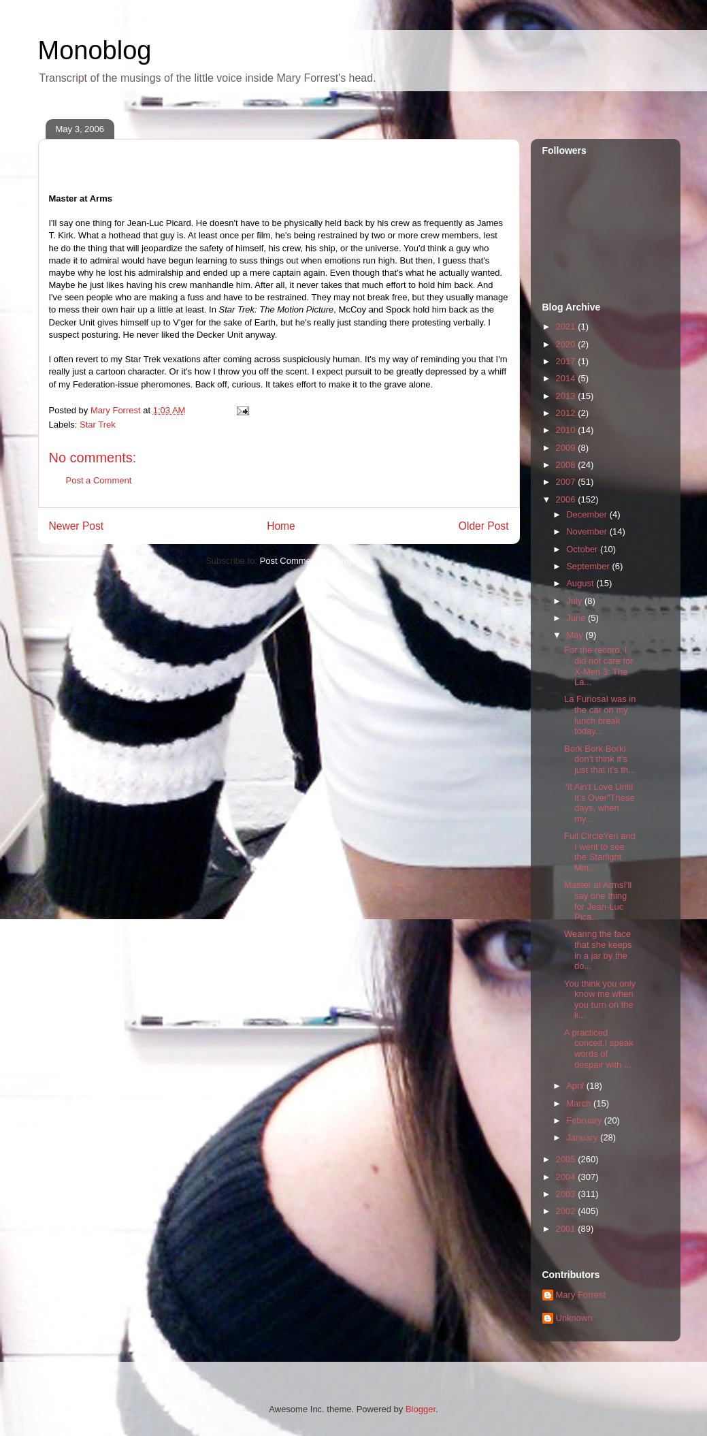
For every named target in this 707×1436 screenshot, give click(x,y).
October (583, 549)
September (589, 566)
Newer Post (76, 526)
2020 (567, 344)
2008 (567, 465)
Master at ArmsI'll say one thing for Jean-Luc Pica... (597, 901)
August (581, 583)
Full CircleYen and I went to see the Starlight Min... (600, 852)
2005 (567, 1159)
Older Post (484, 526)
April (576, 1086)
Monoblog (95, 50)
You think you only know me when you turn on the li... (600, 999)
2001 (567, 1229)
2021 (567, 326)
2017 (567, 361)
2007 (567, 482)
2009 (567, 448)
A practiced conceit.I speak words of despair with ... (599, 1048)
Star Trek (98, 424)
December (588, 514)
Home (281, 526)
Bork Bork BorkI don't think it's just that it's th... (600, 759)
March (579, 1103)
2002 (567, 1211)
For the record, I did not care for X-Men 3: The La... (599, 666)
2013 (567, 396)
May (575, 635)
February (585, 1120)
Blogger (420, 1409)
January (583, 1137)
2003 (567, 1194)
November (588, 531)
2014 (567, 378)
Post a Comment (99, 480)
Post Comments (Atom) (306, 561)
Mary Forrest (581, 1295)
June (577, 618)
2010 (567, 430)
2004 (567, 1177)
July (575, 601)
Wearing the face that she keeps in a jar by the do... (598, 950)
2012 (567, 413)
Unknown (574, 1318)
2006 (567, 499)
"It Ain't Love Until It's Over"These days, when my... (599, 803)
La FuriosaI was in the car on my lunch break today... (600, 715)
